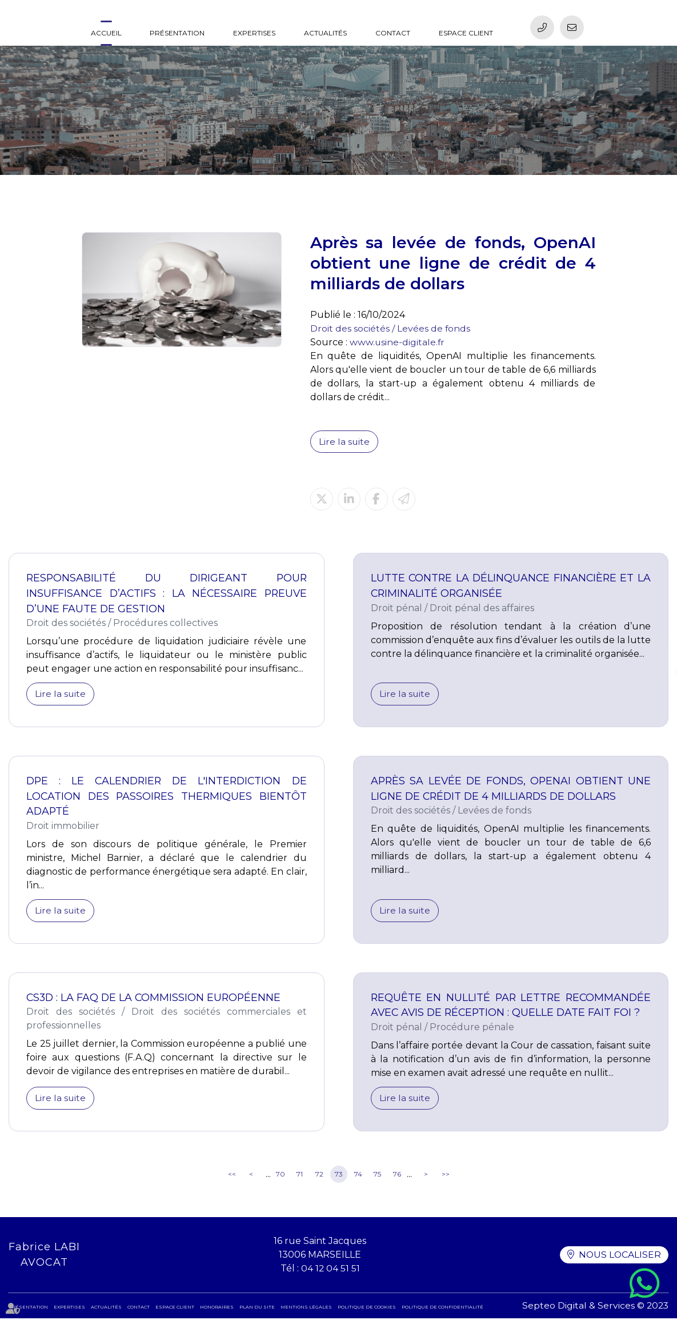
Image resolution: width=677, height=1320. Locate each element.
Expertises (254, 33)
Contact (392, 33)
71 (300, 1176)
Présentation (177, 33)
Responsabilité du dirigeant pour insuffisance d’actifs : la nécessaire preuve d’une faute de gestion (166, 594)
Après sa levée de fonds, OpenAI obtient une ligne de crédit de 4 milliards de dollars (511, 790)
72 (319, 1176)
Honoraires (217, 1308)
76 (397, 1176)
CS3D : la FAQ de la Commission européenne (155, 998)
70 (280, 1176)
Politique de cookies (367, 1308)
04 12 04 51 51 (329, 1270)
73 (339, 1176)
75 (377, 1176)
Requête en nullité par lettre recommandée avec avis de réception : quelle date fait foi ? (511, 1006)
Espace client (466, 33)
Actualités (325, 33)
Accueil (106, 33)
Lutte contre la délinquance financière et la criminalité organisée (511, 586)
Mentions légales (306, 1308)
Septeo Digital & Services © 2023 (594, 1307)
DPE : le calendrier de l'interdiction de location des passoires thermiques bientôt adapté (166, 797)
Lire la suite (344, 441)
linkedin (654, 672)
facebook (654, 649)
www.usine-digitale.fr (398, 342)
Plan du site (257, 1308)
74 (358, 1176)
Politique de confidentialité (442, 1308)
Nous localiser (619, 1256)
